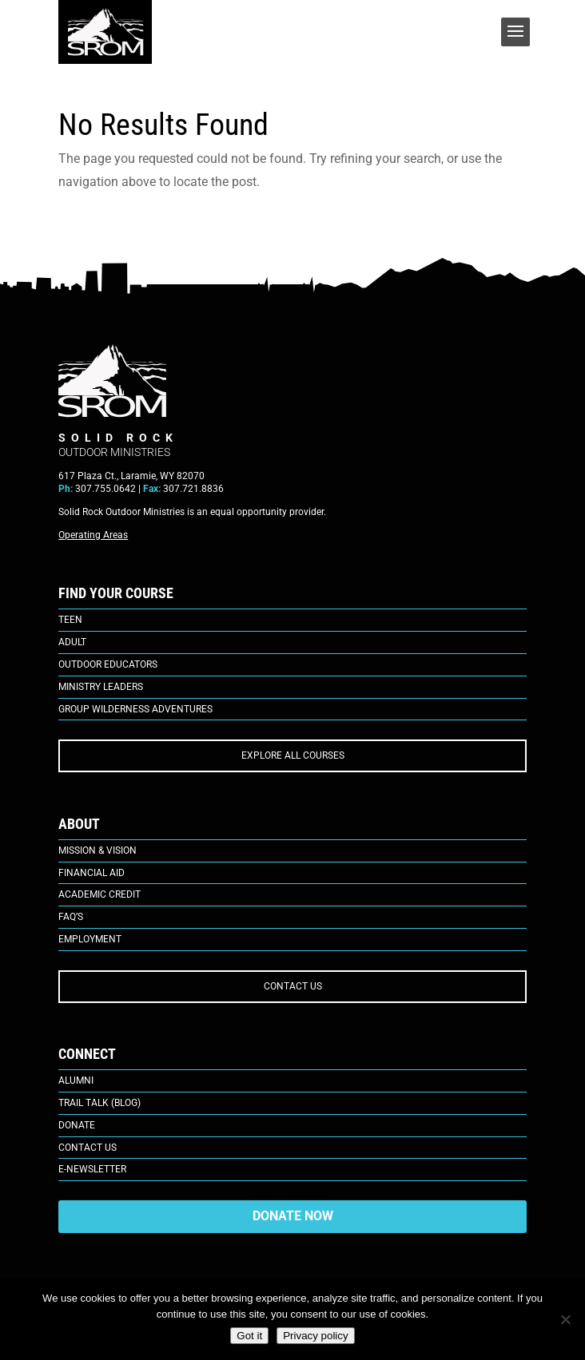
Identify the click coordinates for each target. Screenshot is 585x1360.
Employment (89, 939)
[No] (565, 1319)
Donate (76, 1125)
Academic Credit (99, 894)
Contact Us (87, 1147)
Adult (72, 642)
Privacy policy (315, 1336)
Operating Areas (93, 535)
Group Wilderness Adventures (135, 709)
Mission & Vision (97, 850)
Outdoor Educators (107, 664)
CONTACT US (293, 986)
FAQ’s (70, 916)
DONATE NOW (293, 1215)
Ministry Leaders (100, 686)
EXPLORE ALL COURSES (292, 755)
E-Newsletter (92, 1169)
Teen (70, 619)
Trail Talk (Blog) (99, 1102)
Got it (249, 1336)
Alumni (76, 1080)
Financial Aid (91, 872)
